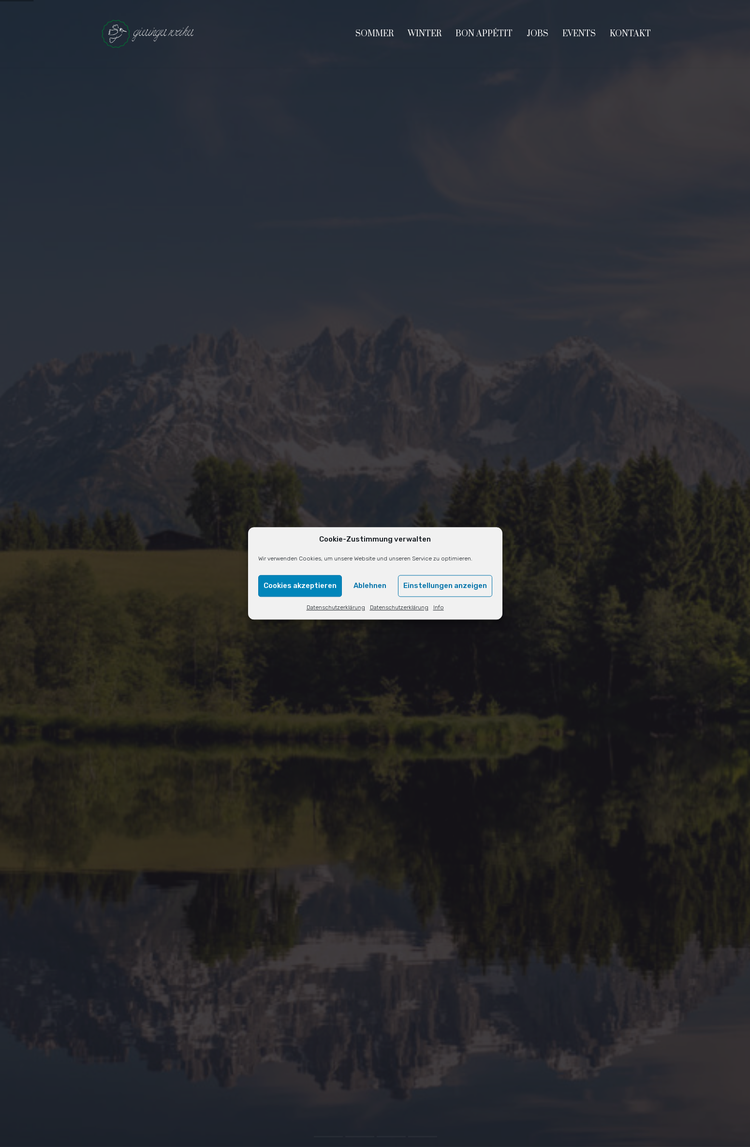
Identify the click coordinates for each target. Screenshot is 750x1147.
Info (438, 607)
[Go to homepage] (148, 34)
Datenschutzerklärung (336, 607)
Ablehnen (369, 586)
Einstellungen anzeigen (445, 586)
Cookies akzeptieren (300, 586)
